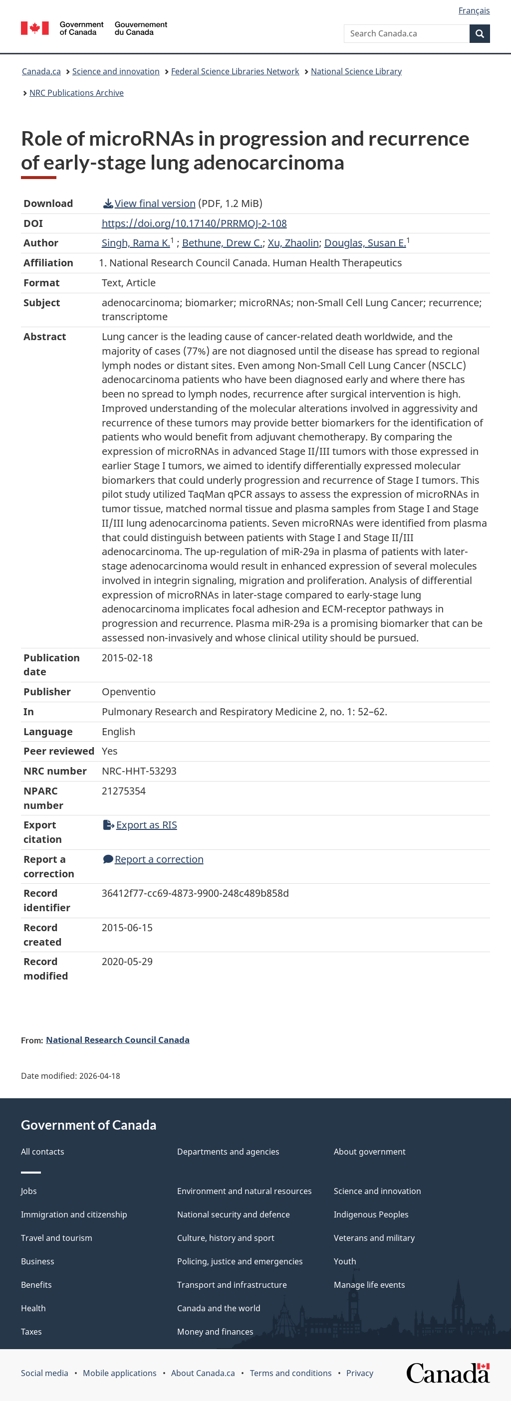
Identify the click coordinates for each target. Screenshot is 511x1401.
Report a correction (153, 859)
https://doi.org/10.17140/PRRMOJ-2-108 (194, 223)
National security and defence (233, 1214)
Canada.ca (41, 71)
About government (370, 1151)
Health (33, 1308)
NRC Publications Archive (76, 92)
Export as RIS (140, 824)
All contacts (42, 1151)
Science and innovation (116, 71)
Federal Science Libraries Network (235, 71)
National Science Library (356, 71)
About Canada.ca (203, 1373)
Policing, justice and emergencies (240, 1261)
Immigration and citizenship (74, 1214)
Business (37, 1261)
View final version (149, 203)
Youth (345, 1261)
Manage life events (369, 1284)
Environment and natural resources (244, 1191)
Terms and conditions (291, 1373)
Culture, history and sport (225, 1237)
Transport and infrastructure (232, 1284)
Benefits (36, 1284)
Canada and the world (218, 1308)
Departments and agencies (228, 1151)
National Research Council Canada (118, 1039)
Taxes (31, 1331)
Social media (44, 1373)
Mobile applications (120, 1373)
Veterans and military (374, 1237)
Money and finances (215, 1331)
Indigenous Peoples (371, 1214)
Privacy (359, 1373)
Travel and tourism (56, 1237)
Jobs (29, 1191)
